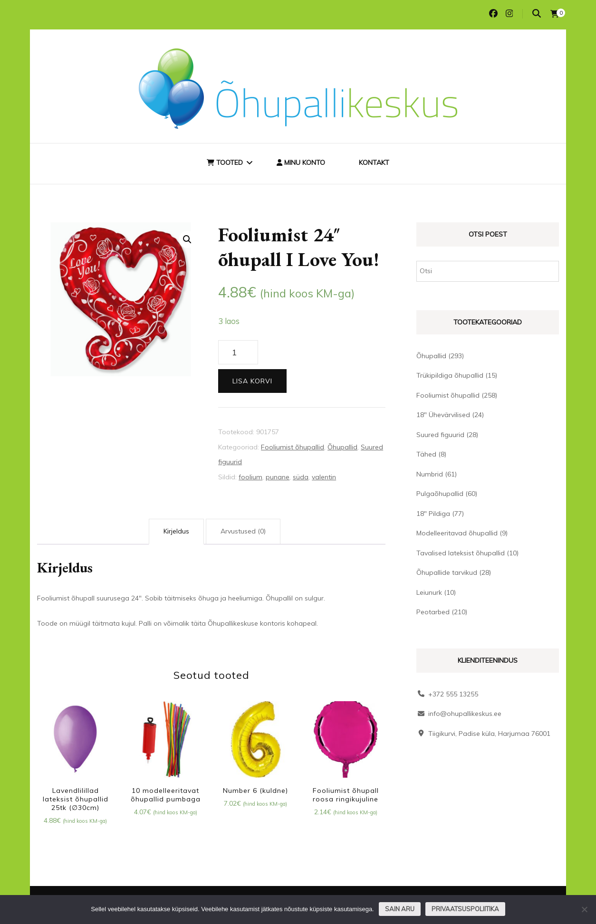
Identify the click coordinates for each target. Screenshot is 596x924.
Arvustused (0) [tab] (243, 531)
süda (300, 477)
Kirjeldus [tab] (176, 531)
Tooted (225, 162)
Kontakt (374, 162)
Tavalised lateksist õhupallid (460, 553)
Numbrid (429, 474)
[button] (187, 239)
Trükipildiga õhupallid (449, 375)
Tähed (426, 454)
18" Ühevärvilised (443, 414)
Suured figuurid (440, 434)
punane (277, 477)
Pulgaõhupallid (439, 493)
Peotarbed (433, 612)
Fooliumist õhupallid (292, 447)
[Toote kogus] (238, 352)
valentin (324, 477)
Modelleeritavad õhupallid (457, 533)
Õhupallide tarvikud (446, 572)
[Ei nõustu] (584, 909)
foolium (250, 477)
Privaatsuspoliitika (465, 909)
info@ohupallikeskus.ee (464, 713)
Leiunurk (429, 592)
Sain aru (399, 909)
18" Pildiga (433, 513)
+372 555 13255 (453, 694)
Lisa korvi (252, 381)
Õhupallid (342, 447)
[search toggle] (536, 13)
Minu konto (301, 162)
